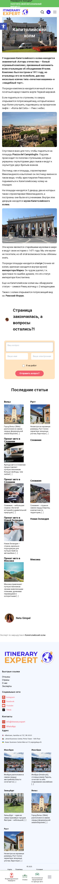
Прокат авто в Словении (12, 440)
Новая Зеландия (39, 519)
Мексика (35, 559)
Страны (5, 680)
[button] (3, 26)
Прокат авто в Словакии (12, 480)
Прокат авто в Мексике (12, 559)
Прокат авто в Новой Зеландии (13, 519)
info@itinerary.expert (13, 721)
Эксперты (7, 686)
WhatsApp (9, 726)
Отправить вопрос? (29, 373)
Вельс (7, 402)
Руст (33, 402)
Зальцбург (9, 791)
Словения (35, 440)
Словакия (35, 480)
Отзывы (6, 677)
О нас (4, 683)
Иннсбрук (8, 750)
